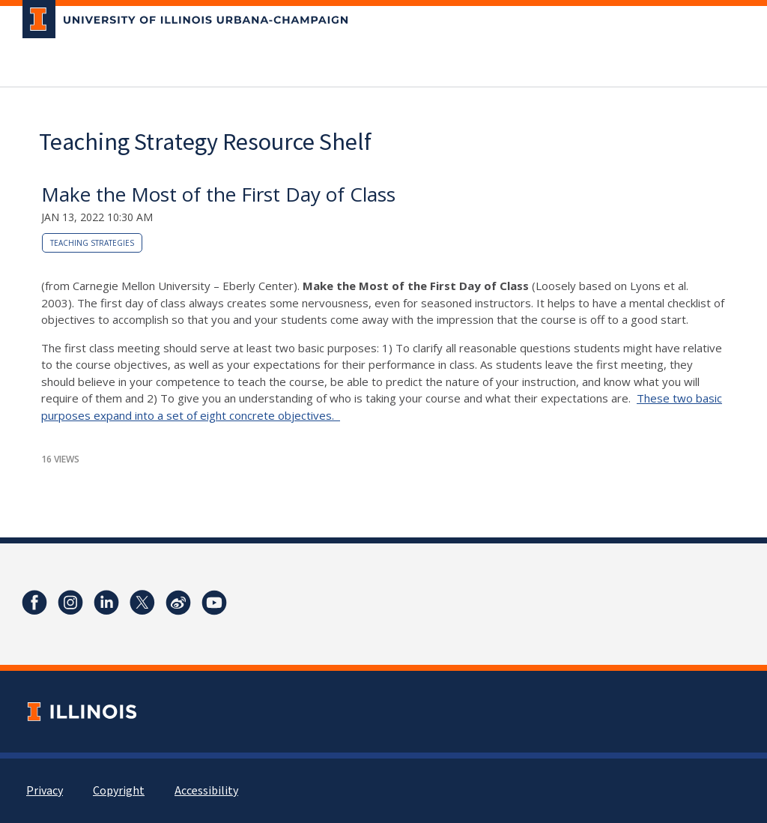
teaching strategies (92, 243)
